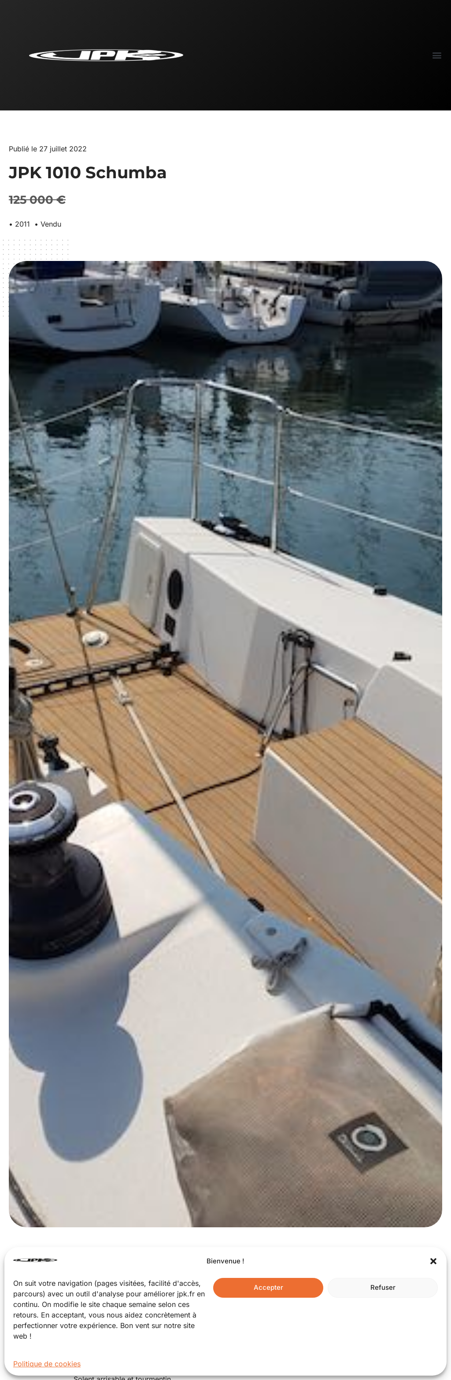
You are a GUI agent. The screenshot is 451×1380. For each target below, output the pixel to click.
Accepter (268, 1287)
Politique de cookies (47, 1363)
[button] (433, 1261)
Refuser (383, 1287)
